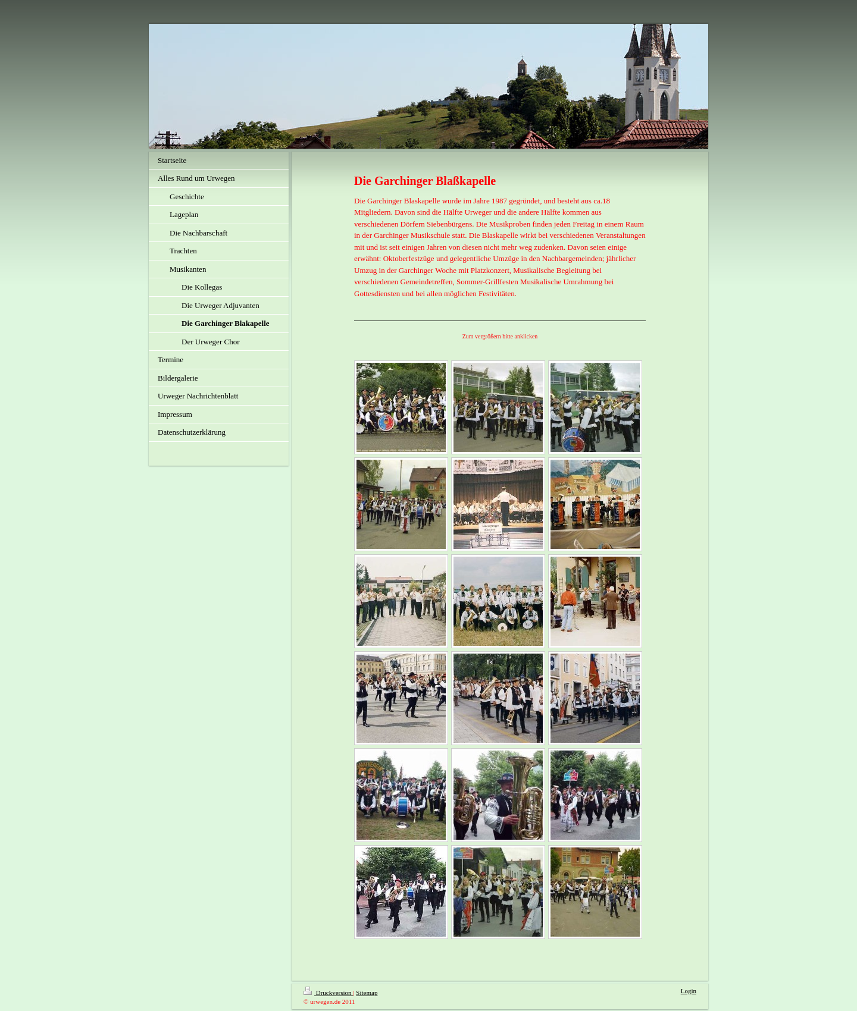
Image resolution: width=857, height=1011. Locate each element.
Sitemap (366, 992)
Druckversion (328, 992)
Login (688, 990)
